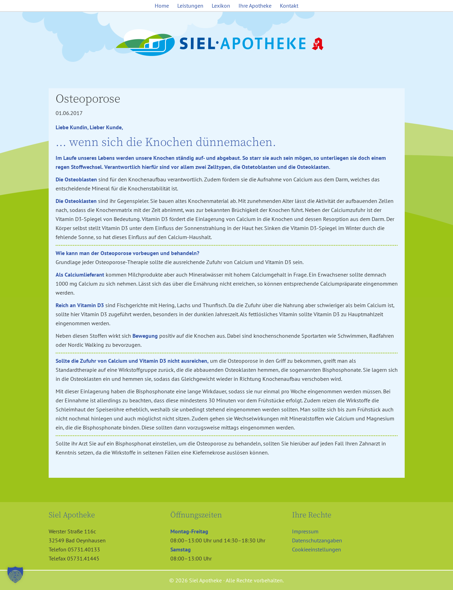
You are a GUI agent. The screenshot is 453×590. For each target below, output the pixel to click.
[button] (15, 574)
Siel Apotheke (226, 43)
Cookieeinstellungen (316, 549)
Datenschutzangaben (317, 540)
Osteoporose (88, 99)
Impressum (305, 531)
